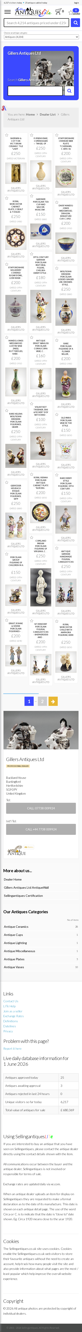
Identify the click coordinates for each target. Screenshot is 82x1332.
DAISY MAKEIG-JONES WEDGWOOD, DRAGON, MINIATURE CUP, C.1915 (66, 212)
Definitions (10, 1021)
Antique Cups (13, 935)
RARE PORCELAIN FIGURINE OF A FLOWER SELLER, (66, 348)
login (76, 3)
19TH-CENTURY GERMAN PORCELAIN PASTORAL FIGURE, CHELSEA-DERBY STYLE (41, 265)
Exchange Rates (13, 1016)
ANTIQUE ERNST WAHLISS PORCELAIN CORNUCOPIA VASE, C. (41, 345)
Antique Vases (14, 967)
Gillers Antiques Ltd (15, 189)
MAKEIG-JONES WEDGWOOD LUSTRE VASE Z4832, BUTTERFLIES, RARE (16, 347)
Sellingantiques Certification (23, 895)
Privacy (8, 1031)
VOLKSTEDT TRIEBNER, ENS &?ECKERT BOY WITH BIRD (40, 411)
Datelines (9, 1026)
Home (30, 114)
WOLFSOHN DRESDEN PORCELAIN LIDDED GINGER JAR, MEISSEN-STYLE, (66, 278)
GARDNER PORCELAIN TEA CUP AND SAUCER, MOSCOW (41, 204)
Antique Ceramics (16, 926)
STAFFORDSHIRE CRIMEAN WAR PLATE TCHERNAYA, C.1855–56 (66, 143)
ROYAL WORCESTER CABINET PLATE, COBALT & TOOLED (15, 206)
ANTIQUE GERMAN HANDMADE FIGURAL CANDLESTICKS (65, 556)
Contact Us (10, 1001)
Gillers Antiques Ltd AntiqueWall (26, 887)
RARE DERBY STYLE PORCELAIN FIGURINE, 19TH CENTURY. (66, 483)
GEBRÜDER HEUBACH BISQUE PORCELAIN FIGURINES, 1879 (15, 492)
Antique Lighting (15, 943)
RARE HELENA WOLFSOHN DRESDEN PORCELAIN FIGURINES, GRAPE (15, 420)
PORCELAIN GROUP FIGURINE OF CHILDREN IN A (16, 562)
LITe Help (9, 1006)
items (28, 847)
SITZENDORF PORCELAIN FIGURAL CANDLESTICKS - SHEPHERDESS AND (40, 630)
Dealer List (48, 114)
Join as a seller (13, 1011)
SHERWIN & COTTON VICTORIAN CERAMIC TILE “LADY (16, 143)
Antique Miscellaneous (19, 951)
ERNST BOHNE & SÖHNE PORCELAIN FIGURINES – (16, 627)
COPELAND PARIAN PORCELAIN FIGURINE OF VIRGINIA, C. (40, 546)
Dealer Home (13, 879)
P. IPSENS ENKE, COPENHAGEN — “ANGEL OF (41, 141)
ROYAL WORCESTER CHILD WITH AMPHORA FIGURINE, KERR (65, 631)
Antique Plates (14, 959)
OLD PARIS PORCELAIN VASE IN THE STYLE (66, 422)
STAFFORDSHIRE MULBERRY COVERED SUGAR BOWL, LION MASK (16, 272)
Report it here (12, 1048)
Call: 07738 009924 (41, 808)
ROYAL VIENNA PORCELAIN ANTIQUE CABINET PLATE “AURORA (40, 482)
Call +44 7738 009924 (41, 829)
